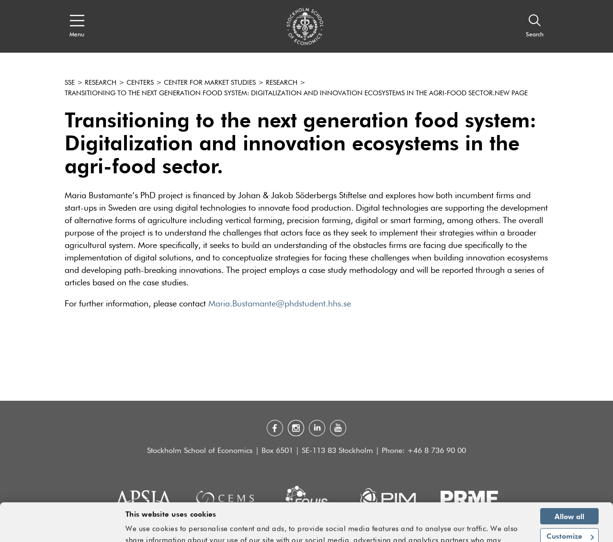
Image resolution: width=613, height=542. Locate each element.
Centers (140, 82)
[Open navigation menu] (77, 26)
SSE (70, 82)
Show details (498, 530)
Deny (570, 523)
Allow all (569, 483)
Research (100, 82)
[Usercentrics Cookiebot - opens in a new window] (62, 529)
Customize (570, 503)
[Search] (534, 26)
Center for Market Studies (210, 82)
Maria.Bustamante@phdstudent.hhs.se (279, 304)
